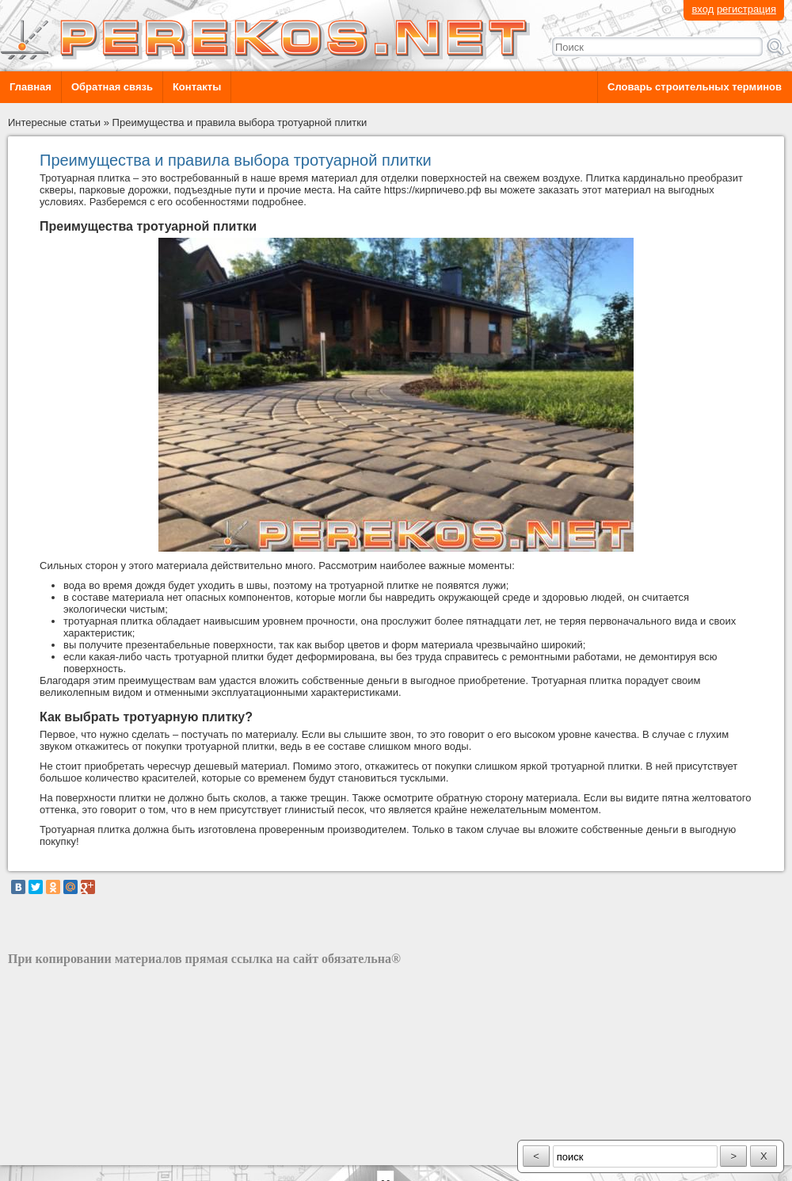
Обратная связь (112, 87)
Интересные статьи (54, 122)
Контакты (197, 87)
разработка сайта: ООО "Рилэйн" (87, 1151)
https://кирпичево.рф (433, 190)
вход (702, 9)
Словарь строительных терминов (694, 87)
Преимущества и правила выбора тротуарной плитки (239, 122)
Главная (30, 87)
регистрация (746, 9)
